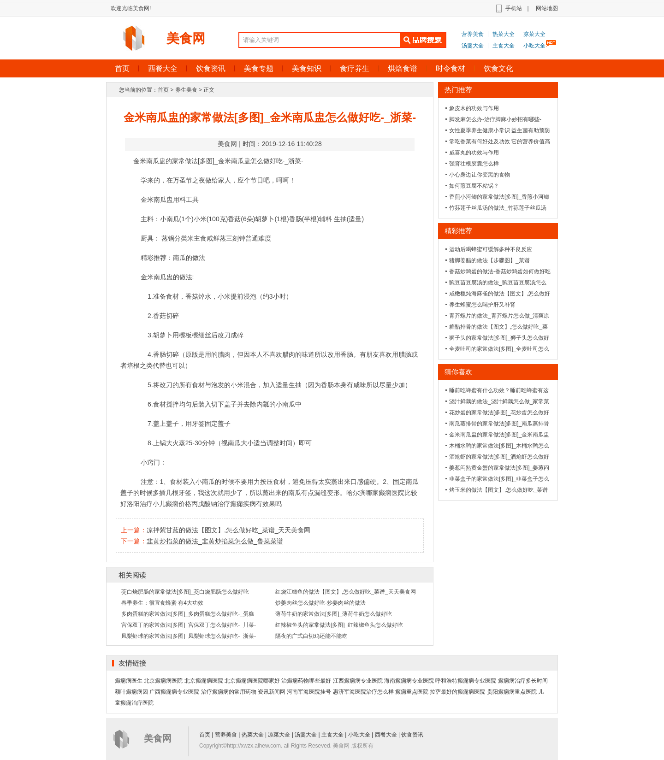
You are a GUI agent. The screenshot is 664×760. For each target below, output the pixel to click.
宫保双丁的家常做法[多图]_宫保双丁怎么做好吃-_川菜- (188, 625)
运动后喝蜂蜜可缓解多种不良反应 (490, 249)
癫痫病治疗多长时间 (523, 681)
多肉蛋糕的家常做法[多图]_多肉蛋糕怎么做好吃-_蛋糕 (187, 614)
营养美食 (473, 34)
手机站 (513, 8)
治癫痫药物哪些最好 (306, 681)
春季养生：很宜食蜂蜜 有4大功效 (162, 603)
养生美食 (186, 90)
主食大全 (503, 45)
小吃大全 (534, 45)
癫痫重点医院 (411, 692)
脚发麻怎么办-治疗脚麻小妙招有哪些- (495, 119)
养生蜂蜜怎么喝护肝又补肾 (482, 304)
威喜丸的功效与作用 (474, 152)
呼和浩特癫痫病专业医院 (465, 681)
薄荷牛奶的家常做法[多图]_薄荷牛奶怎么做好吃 (333, 614)
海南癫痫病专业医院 (409, 681)
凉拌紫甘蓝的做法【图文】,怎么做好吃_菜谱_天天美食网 (228, 530)
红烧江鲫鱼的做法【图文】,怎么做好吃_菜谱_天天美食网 (345, 592)
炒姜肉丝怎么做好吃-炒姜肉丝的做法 (320, 603)
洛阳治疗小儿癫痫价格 (159, 503)
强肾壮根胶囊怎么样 (474, 163)
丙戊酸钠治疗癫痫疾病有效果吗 (236, 503)
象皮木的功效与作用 (474, 108)
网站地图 (547, 8)
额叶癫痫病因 (131, 692)
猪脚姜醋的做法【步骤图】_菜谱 (489, 260)
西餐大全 (163, 68)
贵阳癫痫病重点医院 (512, 692)
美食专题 (258, 68)
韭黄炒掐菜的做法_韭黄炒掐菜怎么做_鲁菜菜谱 (215, 541)
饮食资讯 (210, 68)
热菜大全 (503, 34)
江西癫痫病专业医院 (358, 681)
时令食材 (450, 68)
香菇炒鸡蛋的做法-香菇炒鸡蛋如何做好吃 (500, 271)
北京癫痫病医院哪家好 (252, 681)
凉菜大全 (534, 34)
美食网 (185, 38)
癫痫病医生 (128, 681)
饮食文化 (498, 68)
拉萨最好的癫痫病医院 (457, 692)
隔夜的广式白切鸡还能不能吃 (311, 636)
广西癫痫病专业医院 (174, 692)
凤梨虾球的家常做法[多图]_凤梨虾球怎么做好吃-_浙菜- (188, 636)
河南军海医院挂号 (309, 692)
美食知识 (306, 68)
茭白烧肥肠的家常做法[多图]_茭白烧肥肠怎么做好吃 (185, 592)
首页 (122, 68)
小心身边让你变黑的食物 (479, 174)
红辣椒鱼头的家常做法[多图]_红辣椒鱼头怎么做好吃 (339, 625)
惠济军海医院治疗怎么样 (363, 692)
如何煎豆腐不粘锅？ (474, 186)
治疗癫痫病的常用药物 (228, 692)
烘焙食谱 (402, 68)
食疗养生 (354, 68)
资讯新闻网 (271, 692)
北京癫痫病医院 (163, 681)
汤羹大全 (473, 45)
